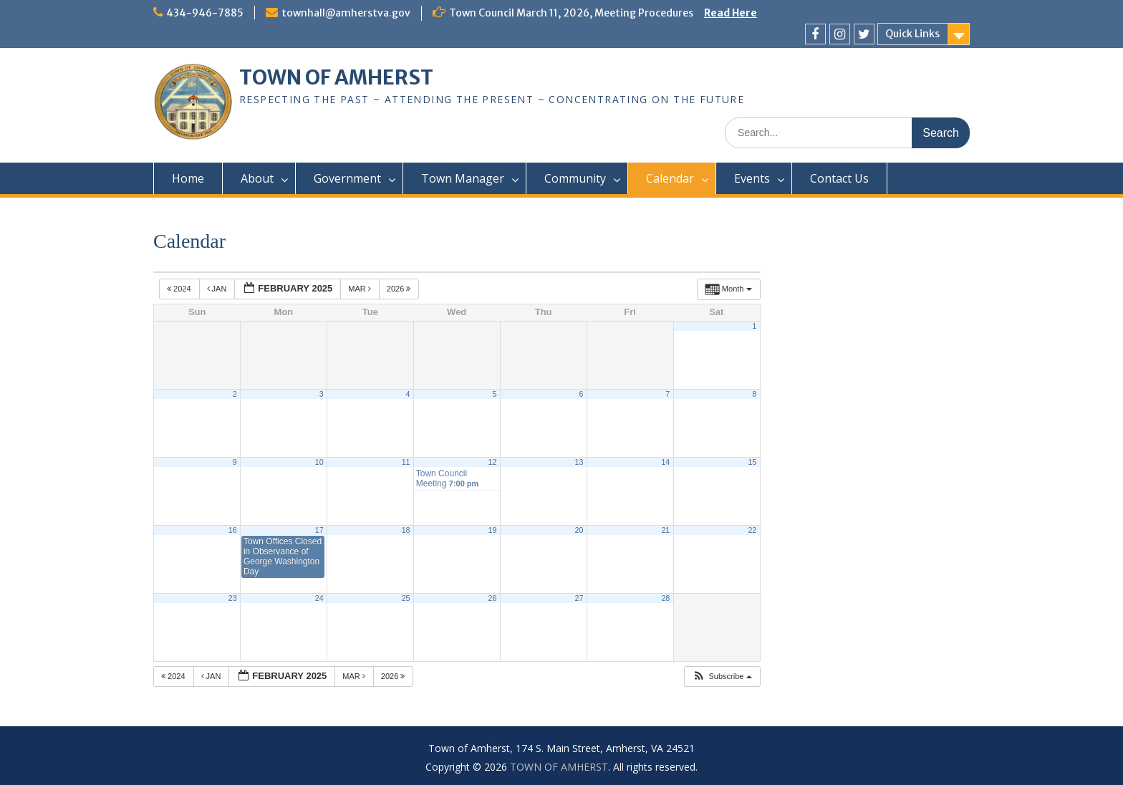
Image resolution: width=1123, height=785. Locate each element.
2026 (400, 288)
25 (406, 598)
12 (492, 462)
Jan (218, 288)
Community (575, 178)
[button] (721, 676)
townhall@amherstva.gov (345, 12)
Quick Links (912, 33)
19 (492, 530)
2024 (180, 288)
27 (578, 598)
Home (188, 178)
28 (665, 598)
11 (406, 462)
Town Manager (462, 178)
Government (347, 178)
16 (232, 530)
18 (406, 530)
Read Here (730, 12)
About (257, 178)
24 (319, 598)
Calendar (670, 178)
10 (319, 462)
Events (752, 178)
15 (752, 462)
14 (665, 462)
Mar (360, 288)
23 (232, 598)
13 (578, 462)
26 (492, 598)
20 (578, 530)
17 (319, 530)
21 (665, 530)
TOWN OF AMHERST (336, 77)
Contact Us (839, 178)
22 (752, 530)
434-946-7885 (205, 12)
